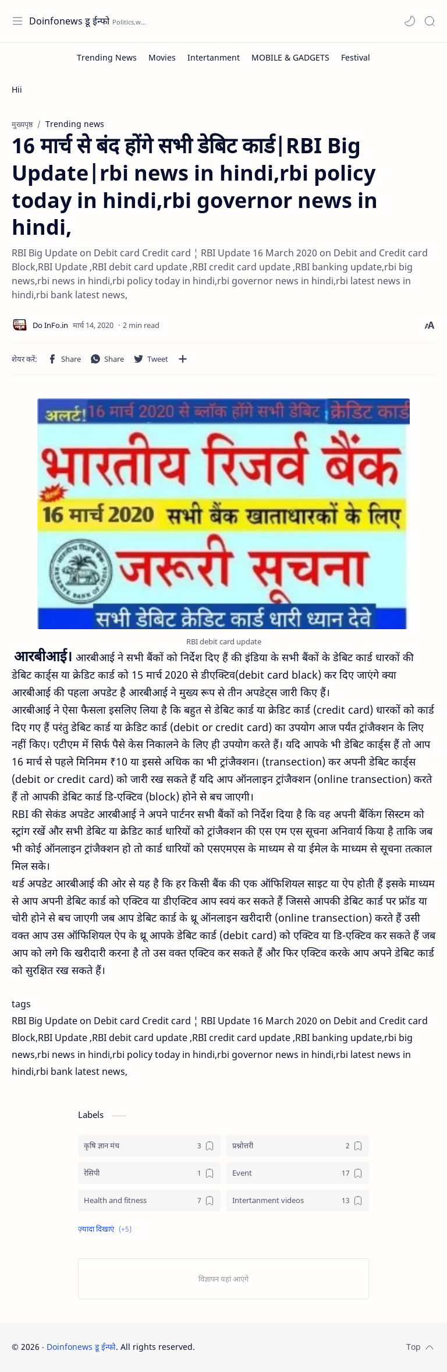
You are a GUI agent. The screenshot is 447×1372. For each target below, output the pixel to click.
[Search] (429, 21)
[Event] (297, 1173)
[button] (409, 21)
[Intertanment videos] (297, 1200)
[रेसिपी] (149, 1173)
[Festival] (355, 57)
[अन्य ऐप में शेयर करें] (183, 359)
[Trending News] (107, 57)
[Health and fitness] (149, 1200)
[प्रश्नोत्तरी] (297, 1145)
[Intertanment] (213, 57)
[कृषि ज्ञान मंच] (149, 1145)
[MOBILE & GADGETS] (290, 57)
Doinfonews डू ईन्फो (69, 21)
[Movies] (162, 57)
